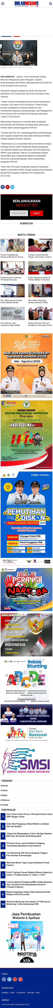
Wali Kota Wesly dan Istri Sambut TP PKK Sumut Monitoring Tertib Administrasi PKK (28, 902)
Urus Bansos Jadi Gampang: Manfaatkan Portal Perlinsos (10, 325)
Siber (12, 992)
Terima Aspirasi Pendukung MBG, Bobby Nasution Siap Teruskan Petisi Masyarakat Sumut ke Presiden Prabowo (29, 884)
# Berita (4, 785)
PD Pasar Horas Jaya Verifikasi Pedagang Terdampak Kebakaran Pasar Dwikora (25, 844)
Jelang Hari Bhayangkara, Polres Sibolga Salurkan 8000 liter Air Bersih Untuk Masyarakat (29, 834)
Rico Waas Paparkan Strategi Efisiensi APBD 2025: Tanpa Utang (38, 302)
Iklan (38, 992)
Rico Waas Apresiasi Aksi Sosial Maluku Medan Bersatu (11, 302)
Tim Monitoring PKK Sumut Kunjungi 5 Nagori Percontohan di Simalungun (26, 854)
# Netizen (5, 800)
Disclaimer (20, 992)
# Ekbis (4, 795)
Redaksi (5, 992)
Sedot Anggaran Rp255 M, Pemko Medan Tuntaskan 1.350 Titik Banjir (39, 280)
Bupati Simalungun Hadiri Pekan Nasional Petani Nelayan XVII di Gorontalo (28, 893)
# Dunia (4, 790)
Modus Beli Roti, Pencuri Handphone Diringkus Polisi (40, 324)
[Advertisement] (26, 18)
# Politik (4, 805)
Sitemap (30, 992)
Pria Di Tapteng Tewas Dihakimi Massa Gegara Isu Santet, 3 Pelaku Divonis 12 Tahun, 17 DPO (29, 873)
